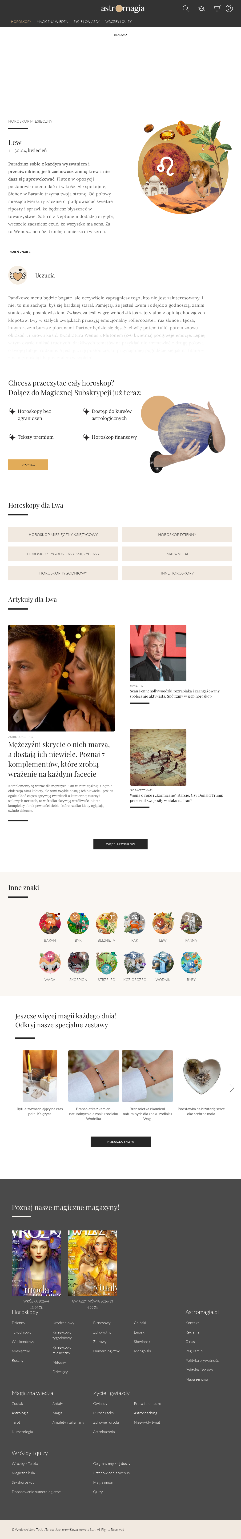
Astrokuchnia (104, 1431)
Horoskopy (21, 22)
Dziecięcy (60, 1371)
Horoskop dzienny (177, 534)
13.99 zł (36, 1308)
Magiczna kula (23, 1473)
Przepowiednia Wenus (111, 1473)
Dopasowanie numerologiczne (36, 1491)
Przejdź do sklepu (120, 1141)
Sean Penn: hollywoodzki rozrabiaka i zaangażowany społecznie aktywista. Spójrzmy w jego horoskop (175, 693)
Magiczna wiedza (52, 22)
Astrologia (20, 1412)
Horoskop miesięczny (30, 121)
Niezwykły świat (147, 1422)
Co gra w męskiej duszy (111, 1463)
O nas (190, 1341)
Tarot (16, 1422)
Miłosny (59, 1362)
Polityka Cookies (199, 1369)
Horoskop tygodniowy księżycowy (63, 553)
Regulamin (194, 1351)
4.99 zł (92, 1308)
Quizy (98, 1491)
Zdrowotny (102, 1332)
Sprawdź (28, 464)
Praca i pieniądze (147, 1403)
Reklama (192, 1332)
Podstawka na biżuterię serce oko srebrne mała (201, 1111)
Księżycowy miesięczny (62, 1350)
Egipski (139, 1332)
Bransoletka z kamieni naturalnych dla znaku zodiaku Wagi (147, 1113)
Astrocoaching (145, 1412)
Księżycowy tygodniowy (62, 1335)
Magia (57, 1412)
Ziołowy (100, 1341)
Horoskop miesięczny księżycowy (63, 534)
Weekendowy (23, 1341)
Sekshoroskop (23, 1482)
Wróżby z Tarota (25, 1463)
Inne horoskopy (177, 573)
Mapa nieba (177, 553)
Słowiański (142, 1341)
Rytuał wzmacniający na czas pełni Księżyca (40, 1111)
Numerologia (22, 1431)
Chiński (140, 1322)
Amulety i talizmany (68, 1422)
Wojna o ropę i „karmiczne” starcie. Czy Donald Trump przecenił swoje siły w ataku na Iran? (176, 798)
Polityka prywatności (202, 1360)
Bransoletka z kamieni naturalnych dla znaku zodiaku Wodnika (93, 1113)
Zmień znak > (20, 252)
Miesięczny (21, 1351)
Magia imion (103, 1482)
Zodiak (17, 1403)
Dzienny (18, 1322)
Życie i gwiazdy (86, 22)
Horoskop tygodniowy (63, 573)
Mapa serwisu (196, 1379)
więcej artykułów (120, 844)
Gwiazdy (100, 1403)
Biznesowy (102, 1322)
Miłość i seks (103, 1412)
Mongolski (142, 1351)
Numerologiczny (106, 1351)
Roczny (18, 1360)
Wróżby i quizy (118, 22)
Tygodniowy (22, 1332)
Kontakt (192, 1322)
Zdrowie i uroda (106, 1422)
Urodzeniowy (63, 1322)
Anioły (57, 1403)
